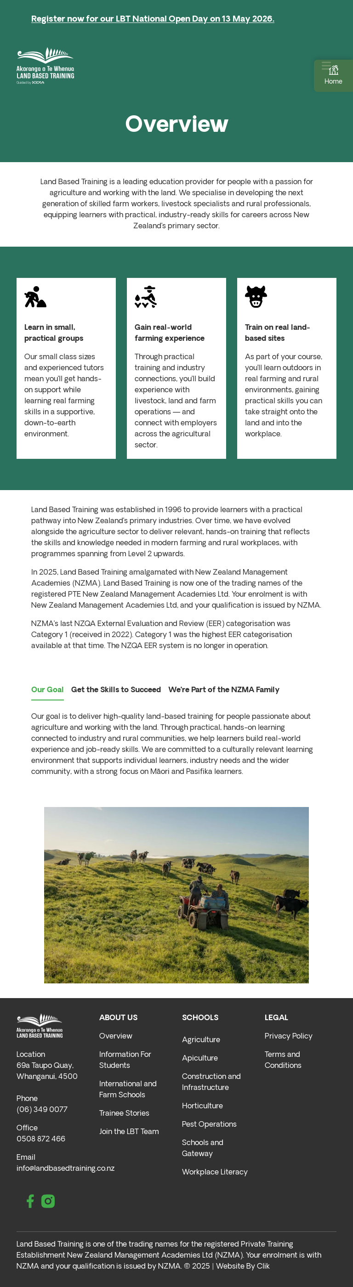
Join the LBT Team (129, 1132)
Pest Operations (209, 1125)
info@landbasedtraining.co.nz (65, 1169)
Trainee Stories (124, 1114)
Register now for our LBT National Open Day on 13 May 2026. (152, 19)
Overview (115, 1036)
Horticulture (202, 1106)
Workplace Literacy (215, 1172)
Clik (263, 1266)
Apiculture (200, 1058)
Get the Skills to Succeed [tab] (116, 690)
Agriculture (201, 1040)
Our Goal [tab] (47, 690)
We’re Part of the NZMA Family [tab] (223, 690)
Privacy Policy (289, 1036)
